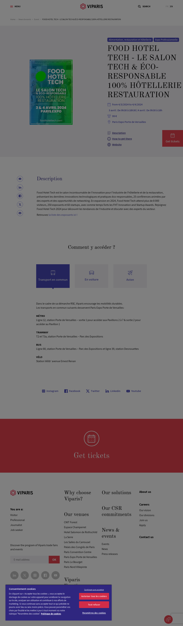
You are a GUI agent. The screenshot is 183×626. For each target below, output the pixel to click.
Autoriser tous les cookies (94, 596)
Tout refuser (94, 604)
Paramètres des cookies (94, 612)
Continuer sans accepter (94, 589)
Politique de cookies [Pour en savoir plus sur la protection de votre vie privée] (51, 613)
